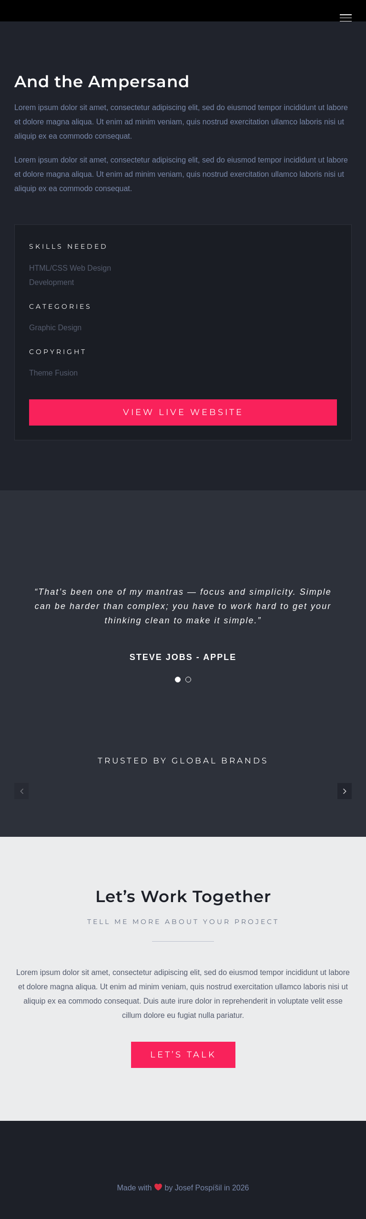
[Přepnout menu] (346, 17)
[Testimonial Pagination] (178, 679)
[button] (21, 791)
